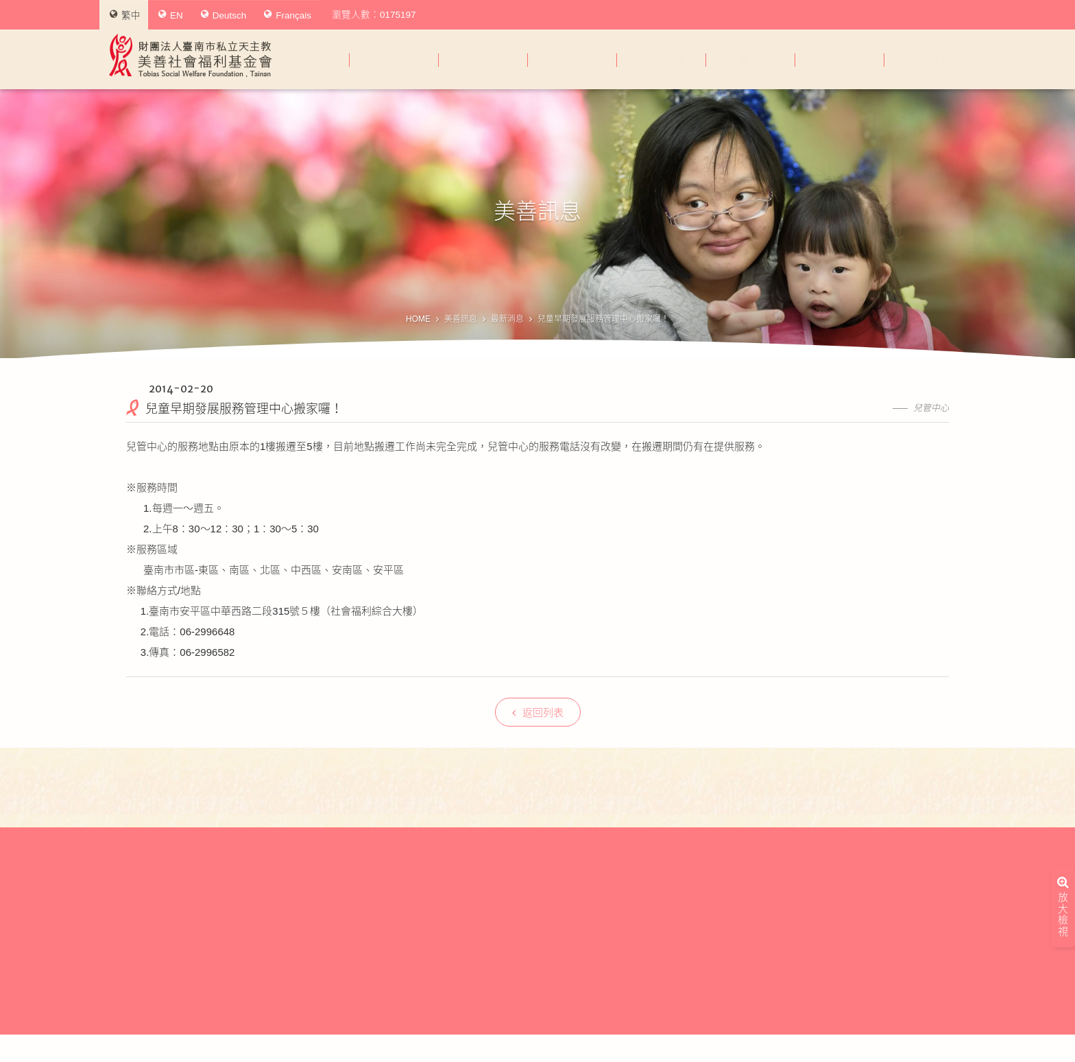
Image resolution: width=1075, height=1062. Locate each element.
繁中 (125, 15)
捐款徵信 (839, 59)
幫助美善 (661, 59)
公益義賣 (928, 59)
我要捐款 (750, 59)
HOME (418, 319)
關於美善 (393, 59)
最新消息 (507, 319)
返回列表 (538, 712)
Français (287, 15)
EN (170, 15)
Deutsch (224, 15)
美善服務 (482, 59)
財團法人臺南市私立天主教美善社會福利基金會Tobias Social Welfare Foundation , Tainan (190, 55)
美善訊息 (571, 59)
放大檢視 (1063, 871)
